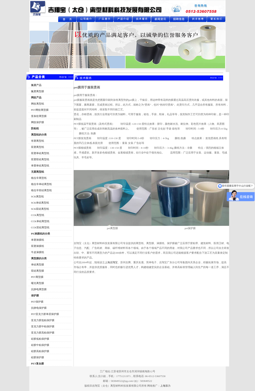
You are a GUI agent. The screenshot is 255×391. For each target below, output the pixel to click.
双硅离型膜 (37, 270)
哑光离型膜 (37, 283)
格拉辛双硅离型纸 (41, 190)
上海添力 (165, 385)
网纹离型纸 (37, 103)
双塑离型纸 (37, 147)
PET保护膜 (37, 301)
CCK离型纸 (37, 215)
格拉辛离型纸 (39, 177)
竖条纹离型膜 (39, 116)
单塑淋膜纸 (37, 239)
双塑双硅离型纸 (40, 159)
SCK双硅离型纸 (40, 208)
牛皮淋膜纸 (37, 252)
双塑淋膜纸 (37, 245)
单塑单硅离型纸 (40, 165)
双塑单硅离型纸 (40, 153)
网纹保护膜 (37, 122)
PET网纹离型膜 (40, 109)
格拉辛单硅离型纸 (41, 184)
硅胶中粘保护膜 (40, 344)
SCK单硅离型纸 (40, 202)
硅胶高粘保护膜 (40, 351)
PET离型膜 (37, 276)
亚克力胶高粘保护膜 (42, 332)
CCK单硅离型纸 (40, 221)
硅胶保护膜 (37, 357)
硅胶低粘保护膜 (40, 338)
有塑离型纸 (37, 140)
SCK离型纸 (37, 196)
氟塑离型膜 (37, 91)
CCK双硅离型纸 (40, 227)
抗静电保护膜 (39, 307)
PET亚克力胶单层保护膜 (45, 314)
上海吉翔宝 (111, 262)
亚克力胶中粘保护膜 (42, 326)
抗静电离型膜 (39, 289)
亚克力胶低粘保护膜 (42, 320)
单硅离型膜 (37, 264)
